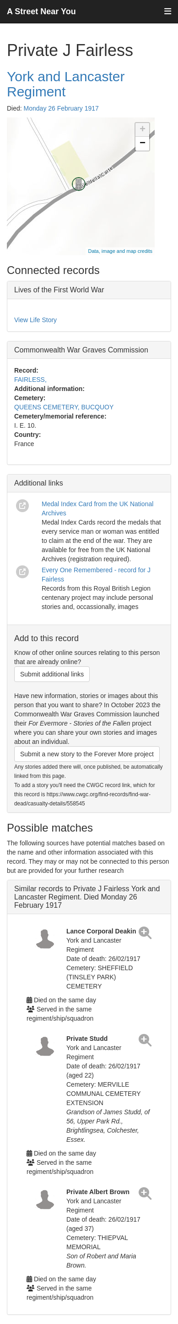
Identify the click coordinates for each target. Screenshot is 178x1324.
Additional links (38, 483)
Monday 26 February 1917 (61, 108)
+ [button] (143, 130)
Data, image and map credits (120, 251)
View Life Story (35, 320)
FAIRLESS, (30, 379)
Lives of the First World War (59, 290)
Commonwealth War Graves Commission (81, 350)
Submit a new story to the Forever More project (87, 754)
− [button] (143, 144)
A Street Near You (41, 11)
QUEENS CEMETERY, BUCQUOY (63, 407)
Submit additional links (52, 674)
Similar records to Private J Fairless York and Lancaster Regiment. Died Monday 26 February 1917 (87, 897)
